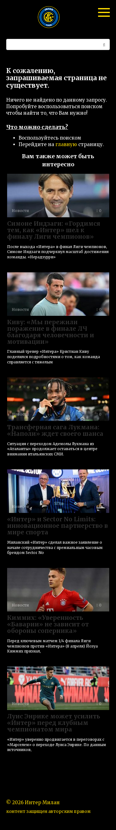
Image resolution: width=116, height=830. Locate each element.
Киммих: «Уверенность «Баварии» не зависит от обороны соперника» (48, 624)
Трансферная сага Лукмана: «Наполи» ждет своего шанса (55, 430)
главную (66, 144)
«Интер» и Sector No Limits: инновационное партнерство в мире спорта (57, 525)
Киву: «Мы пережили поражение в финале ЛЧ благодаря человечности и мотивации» (50, 331)
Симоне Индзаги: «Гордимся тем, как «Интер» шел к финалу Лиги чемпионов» (53, 230)
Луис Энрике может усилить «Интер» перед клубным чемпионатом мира (53, 722)
